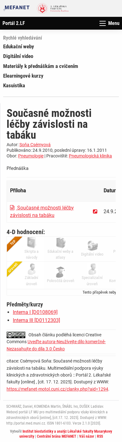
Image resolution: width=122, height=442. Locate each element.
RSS (100, 436)
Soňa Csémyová (35, 144)
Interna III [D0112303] (36, 320)
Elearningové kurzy (23, 76)
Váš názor (86, 436)
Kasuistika (14, 85)
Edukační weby (18, 46)
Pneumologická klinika (90, 155)
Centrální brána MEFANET (56, 436)
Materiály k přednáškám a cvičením (40, 66)
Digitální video (18, 56)
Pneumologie (30, 155)
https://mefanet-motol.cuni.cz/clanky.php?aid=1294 (57, 389)
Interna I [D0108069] (35, 312)
